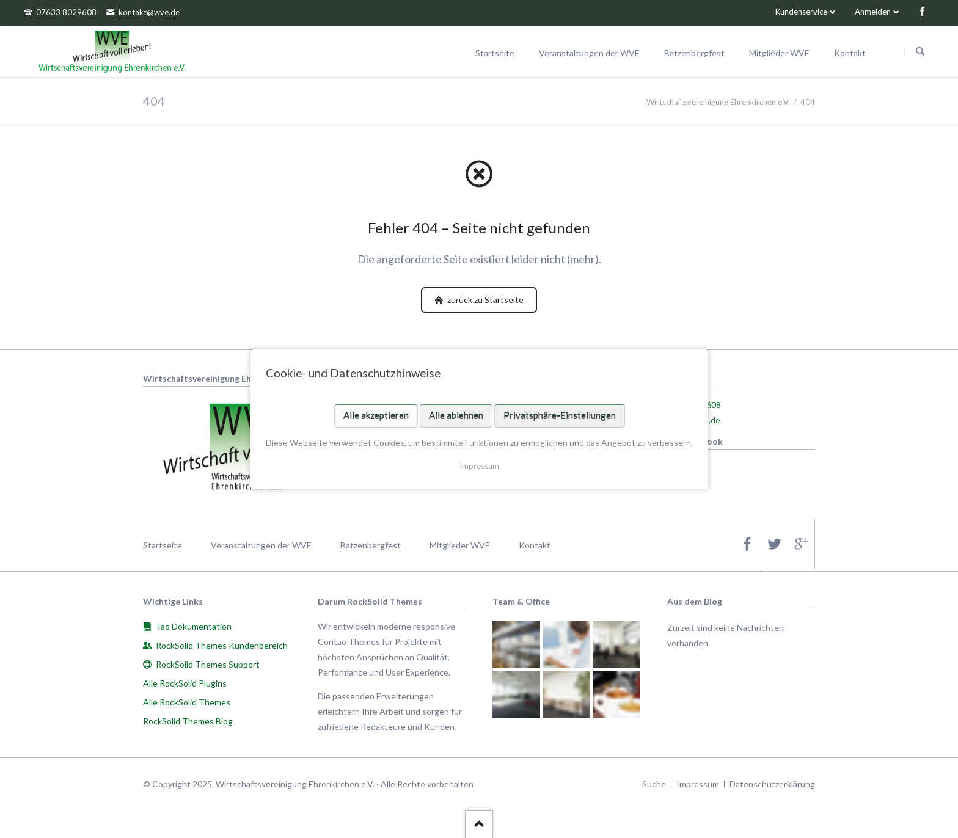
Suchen (920, 52)
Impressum (479, 465)
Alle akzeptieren (375, 414)
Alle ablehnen (455, 414)
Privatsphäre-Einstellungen (559, 414)
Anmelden (873, 11)
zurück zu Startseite (484, 299)
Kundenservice (801, 11)
